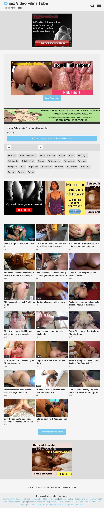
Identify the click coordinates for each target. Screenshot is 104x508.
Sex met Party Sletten (36, 505)
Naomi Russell (47, 155)
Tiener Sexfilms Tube (11, 499)
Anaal (12, 155)
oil (23, 167)
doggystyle (54, 161)
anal (62, 155)
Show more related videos (52, 432)
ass (71, 155)
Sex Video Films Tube (26, 3)
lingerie (12, 167)
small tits (72, 167)
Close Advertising (52, 98)
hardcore (69, 161)
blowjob (82, 155)
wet (31, 172)
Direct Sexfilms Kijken (18, 502)
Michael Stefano (28, 155)
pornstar (46, 167)
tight (11, 172)
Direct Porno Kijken (83, 499)
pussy (59, 167)
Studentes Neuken (55, 505)
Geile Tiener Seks (66, 502)
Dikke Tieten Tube (50, 499)
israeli (82, 161)
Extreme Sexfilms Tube (31, 499)
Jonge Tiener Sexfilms (74, 505)
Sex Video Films (81, 502)
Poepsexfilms (52, 502)
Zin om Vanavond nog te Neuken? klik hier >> (52, 138)
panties (33, 167)
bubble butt (28, 161)
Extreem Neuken (66, 499)
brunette (13, 161)
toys (21, 172)
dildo (41, 161)
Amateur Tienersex (36, 502)
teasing (85, 167)
